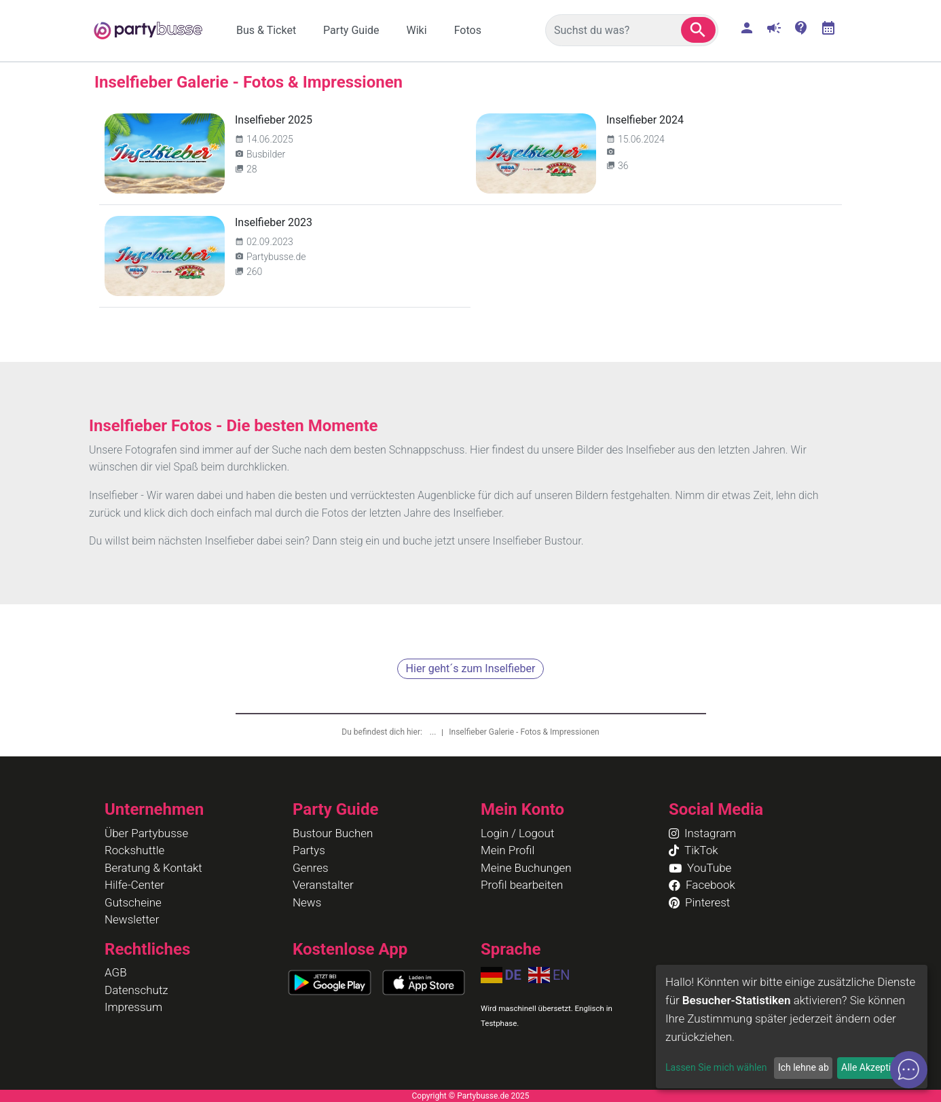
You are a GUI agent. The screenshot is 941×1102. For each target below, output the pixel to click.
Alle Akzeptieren (875, 1067)
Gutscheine (133, 902)
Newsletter (132, 919)
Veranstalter (323, 885)
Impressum (133, 1007)
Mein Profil (507, 850)
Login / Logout (517, 833)
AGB (116, 972)
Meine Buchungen (526, 868)
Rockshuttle (134, 850)
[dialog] (791, 1026)
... (434, 732)
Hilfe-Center (134, 885)
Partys (309, 850)
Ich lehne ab (803, 1067)
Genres (311, 868)
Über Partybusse (146, 833)
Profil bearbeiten (522, 885)
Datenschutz (136, 990)
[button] (698, 30)
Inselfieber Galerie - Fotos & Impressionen (524, 732)
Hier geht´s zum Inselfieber (471, 668)
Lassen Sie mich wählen (716, 1067)
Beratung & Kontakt (153, 868)
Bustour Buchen (333, 833)
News (307, 902)
